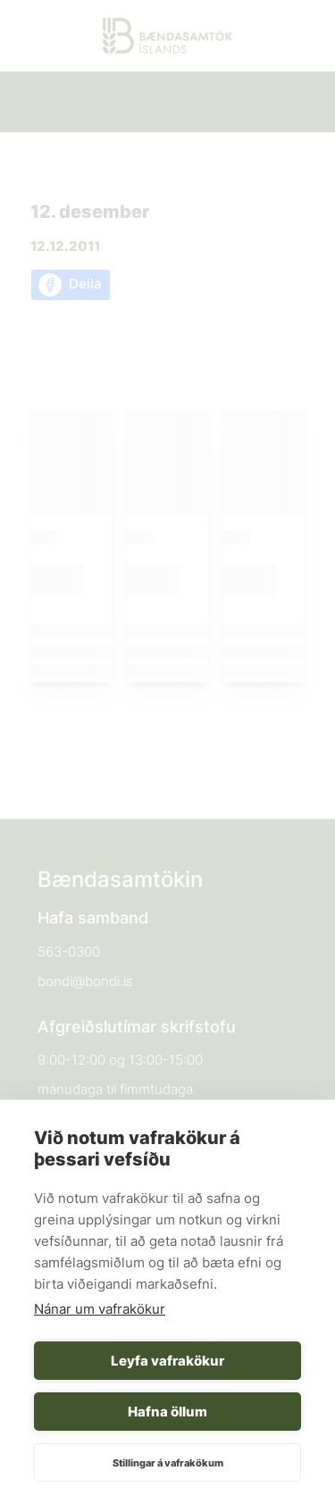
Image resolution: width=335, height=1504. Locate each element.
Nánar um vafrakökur (99, 1308)
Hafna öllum (167, 1411)
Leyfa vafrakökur (167, 1360)
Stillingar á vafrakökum (168, 1463)
